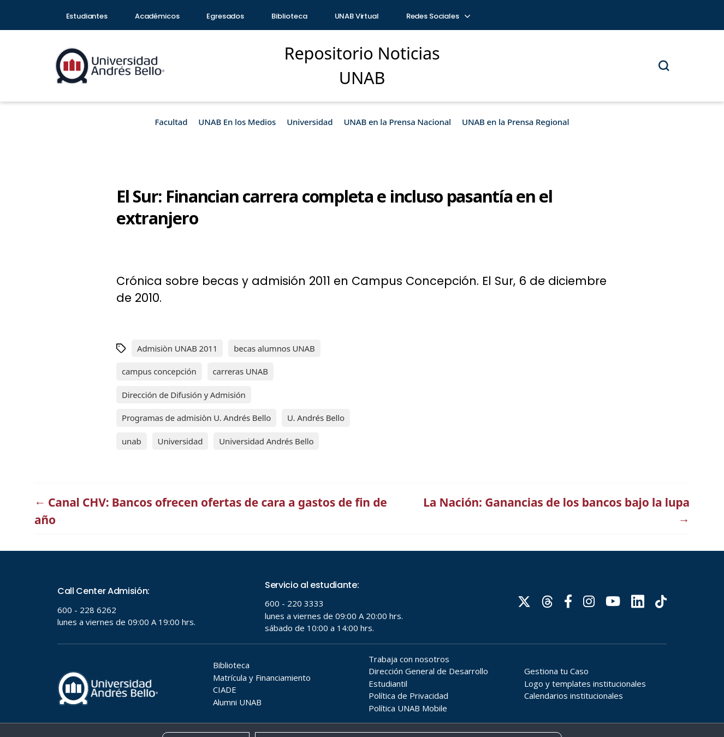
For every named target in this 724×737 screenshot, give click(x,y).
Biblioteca (289, 16)
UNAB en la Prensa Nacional (397, 121)
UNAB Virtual (357, 16)
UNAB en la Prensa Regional (515, 121)
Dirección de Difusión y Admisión (184, 394)
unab (131, 441)
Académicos (157, 16)
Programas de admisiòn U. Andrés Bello (196, 417)
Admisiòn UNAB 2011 (177, 348)
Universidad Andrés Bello (266, 441)
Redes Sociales (438, 16)
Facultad (171, 121)
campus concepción (159, 371)
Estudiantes (87, 16)
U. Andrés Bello (316, 417)
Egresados (225, 16)
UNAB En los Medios (237, 121)
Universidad (310, 121)
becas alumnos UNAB (274, 348)
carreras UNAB (240, 371)
